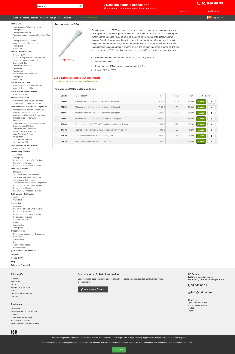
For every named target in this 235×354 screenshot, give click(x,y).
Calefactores (18, 237)
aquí (194, 343)
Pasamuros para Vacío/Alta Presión (27, 160)
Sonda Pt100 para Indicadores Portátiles (29, 58)
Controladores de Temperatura (25, 112)
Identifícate (183, 12)
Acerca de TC (17, 258)
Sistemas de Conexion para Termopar (28, 101)
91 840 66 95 (199, 285)
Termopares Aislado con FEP (25, 40)
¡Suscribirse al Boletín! (93, 289)
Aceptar (119, 349)
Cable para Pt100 (20, 94)
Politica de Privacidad (20, 265)
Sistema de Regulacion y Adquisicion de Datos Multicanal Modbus (29, 124)
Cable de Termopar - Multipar (25, 88)
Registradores (19, 137)
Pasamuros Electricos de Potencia (27, 166)
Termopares (18, 30)
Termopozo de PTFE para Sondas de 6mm (78, 81)
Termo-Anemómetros (21, 245)
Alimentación (18, 225)
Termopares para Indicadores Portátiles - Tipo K (31, 36)
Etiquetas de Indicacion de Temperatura (29, 234)
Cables (14, 314)
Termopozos (18, 46)
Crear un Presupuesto (50, 18)
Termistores (18, 71)
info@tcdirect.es (215, 11)
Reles (15, 222)
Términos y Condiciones (21, 293)
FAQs (13, 262)
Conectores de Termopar (22, 317)
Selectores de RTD (20, 142)
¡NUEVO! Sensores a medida (23, 251)
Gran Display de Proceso (23, 134)
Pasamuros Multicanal (22, 163)
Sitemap (14, 296)
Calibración (17, 49)
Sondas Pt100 (19, 55)
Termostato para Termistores (24, 129)
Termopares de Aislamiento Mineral (27, 27)
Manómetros (18, 172)
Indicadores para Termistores (25, 131)
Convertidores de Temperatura (25, 43)
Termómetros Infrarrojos (22, 66)
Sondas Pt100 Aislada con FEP (25, 60)
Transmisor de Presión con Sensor (27, 177)
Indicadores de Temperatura (24, 118)
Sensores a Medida (29, 18)
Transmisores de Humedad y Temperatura (30, 183)
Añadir (201, 101)
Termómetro (18, 68)
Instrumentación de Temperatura (25, 323)
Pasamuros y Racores (20, 320)
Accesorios (17, 155)
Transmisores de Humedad (24, 180)
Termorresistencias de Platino (24, 311)
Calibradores (18, 197)
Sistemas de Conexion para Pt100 (27, 103)
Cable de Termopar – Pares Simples (27, 85)
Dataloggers (18, 121)
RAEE (13, 290)
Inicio (15, 18)
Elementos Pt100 (20, 63)
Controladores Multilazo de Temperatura (29, 115)
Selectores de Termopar (22, 140)
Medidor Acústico (20, 248)
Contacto (67, 18)
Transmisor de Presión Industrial (26, 175)
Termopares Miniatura (22, 32)
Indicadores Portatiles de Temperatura (28, 110)
